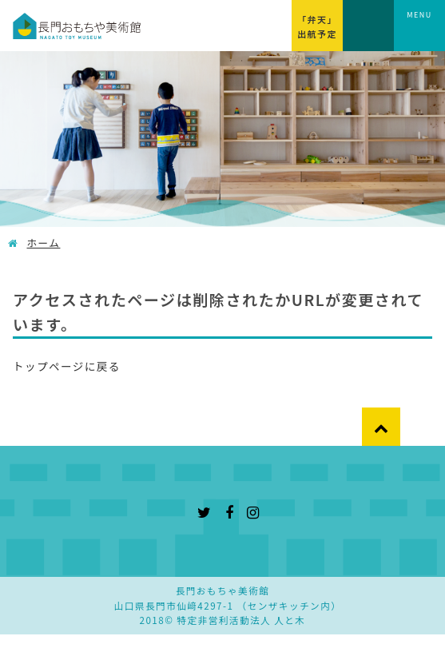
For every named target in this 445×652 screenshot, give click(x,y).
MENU (419, 15)
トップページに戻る (67, 366)
